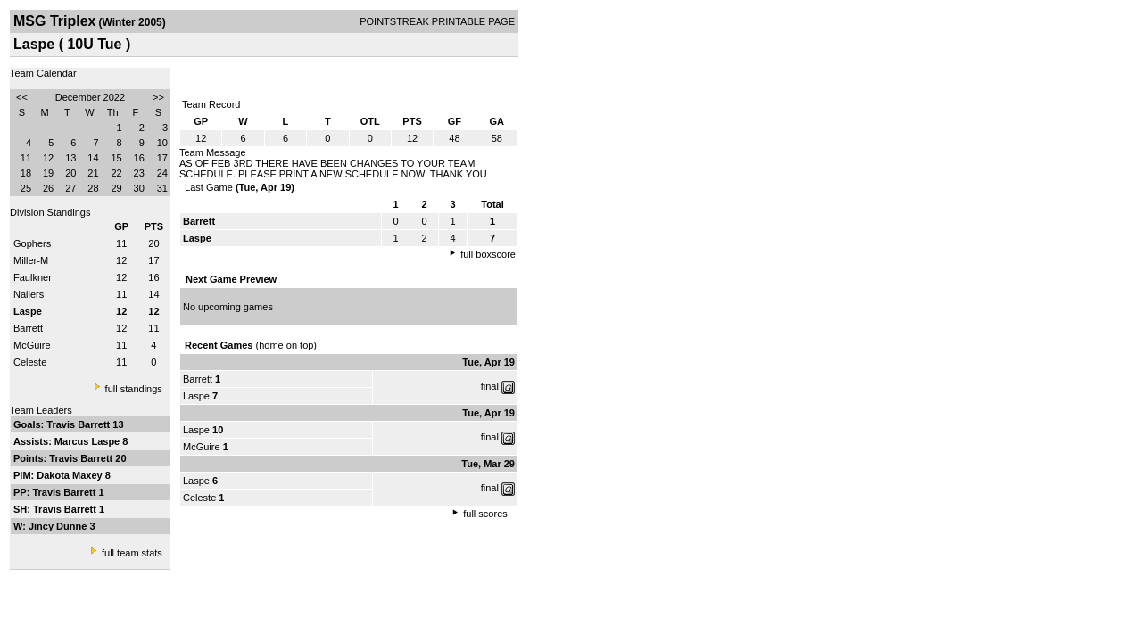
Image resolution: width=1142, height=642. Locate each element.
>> (158, 97)
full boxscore (488, 254)
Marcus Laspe (88, 441)
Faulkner (32, 277)
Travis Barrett (79, 424)
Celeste (29, 362)
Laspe (196, 396)
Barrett (28, 328)
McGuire (32, 345)
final (490, 386)
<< (22, 97)
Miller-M (30, 260)
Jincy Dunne (59, 526)
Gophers (32, 243)
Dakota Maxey (70, 475)
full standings (133, 388)
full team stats (132, 552)
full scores (485, 513)
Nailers (28, 294)
